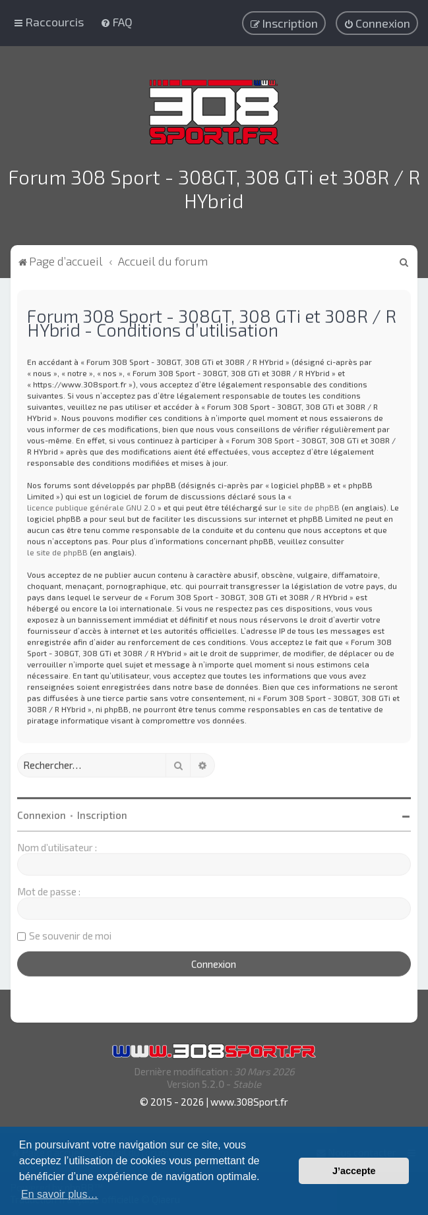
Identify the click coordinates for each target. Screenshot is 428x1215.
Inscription (102, 813)
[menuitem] (116, 21)
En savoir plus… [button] (59, 1194)
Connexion (41, 813)
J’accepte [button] (354, 1171)
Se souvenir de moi (70, 934)
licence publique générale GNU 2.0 (91, 505)
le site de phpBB (309, 505)
